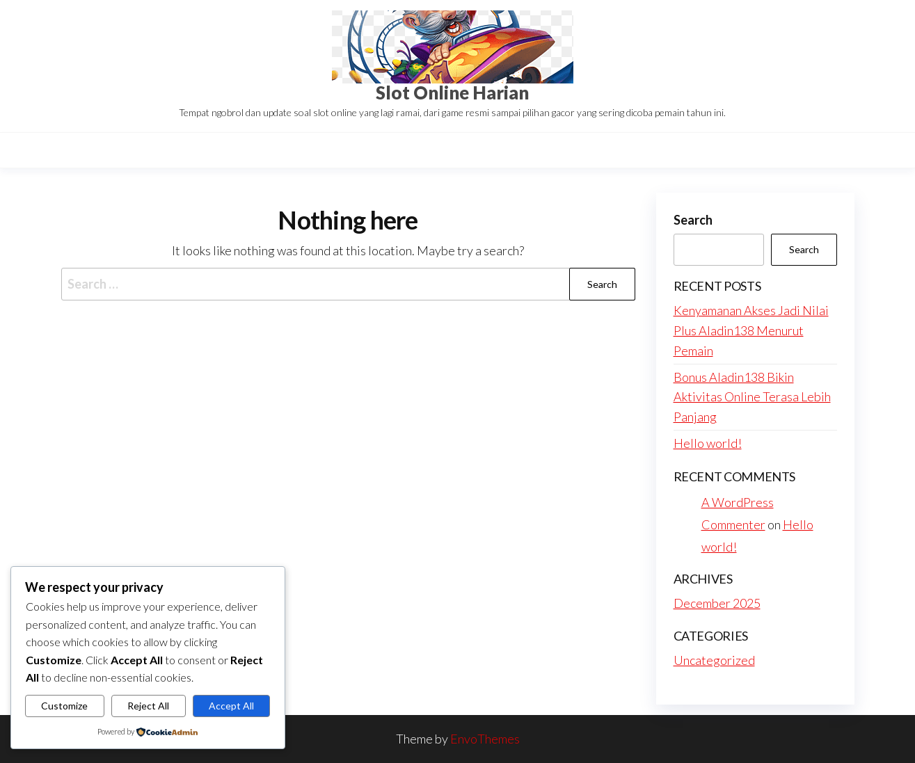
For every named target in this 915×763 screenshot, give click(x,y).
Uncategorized (714, 660)
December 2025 (717, 603)
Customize (64, 706)
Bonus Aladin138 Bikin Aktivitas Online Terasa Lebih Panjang (752, 397)
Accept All (231, 706)
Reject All (148, 706)
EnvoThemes (485, 738)
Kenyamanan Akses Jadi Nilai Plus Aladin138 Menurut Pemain (751, 330)
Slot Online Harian (452, 92)
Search (693, 219)
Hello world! (708, 443)
